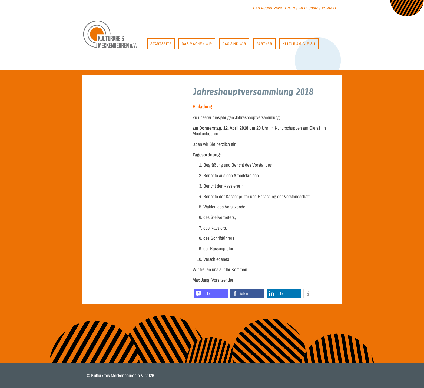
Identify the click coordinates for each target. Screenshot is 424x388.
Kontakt (329, 8)
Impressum (308, 8)
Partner (264, 43)
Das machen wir (197, 43)
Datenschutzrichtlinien (274, 8)
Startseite (160, 43)
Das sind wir (234, 43)
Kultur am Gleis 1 (299, 43)
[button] (211, 293)
